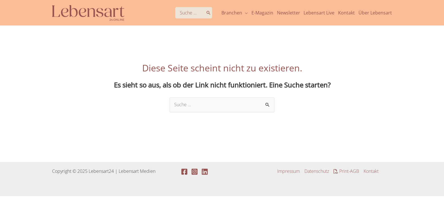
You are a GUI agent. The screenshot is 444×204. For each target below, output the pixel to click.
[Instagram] (194, 171)
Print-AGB (346, 171)
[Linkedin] (204, 171)
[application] (245, 13)
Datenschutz (316, 171)
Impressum (288, 171)
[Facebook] (184, 171)
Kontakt (371, 171)
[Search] (208, 12)
